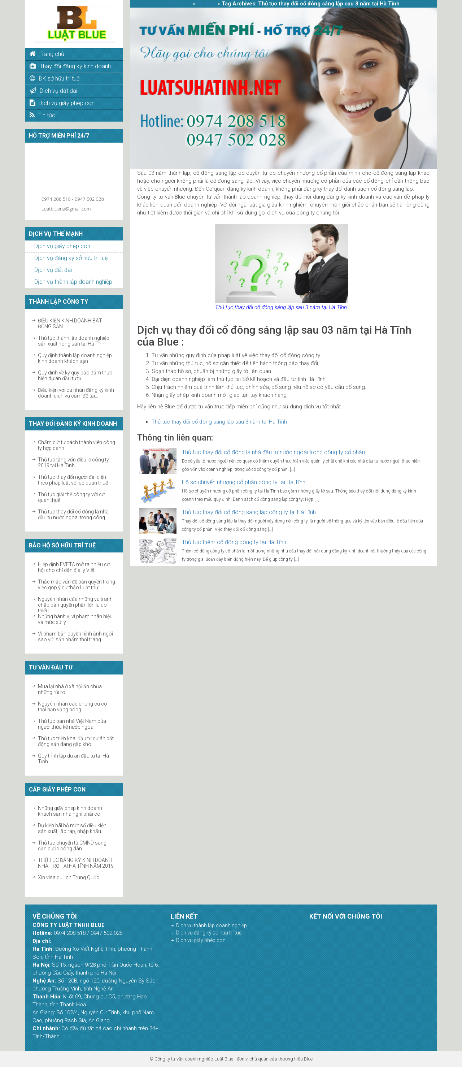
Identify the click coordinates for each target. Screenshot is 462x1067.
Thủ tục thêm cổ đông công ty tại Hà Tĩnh (234, 542)
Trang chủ (179, 3)
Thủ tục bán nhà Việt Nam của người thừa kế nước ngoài (72, 724)
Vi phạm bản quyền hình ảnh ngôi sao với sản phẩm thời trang (75, 636)
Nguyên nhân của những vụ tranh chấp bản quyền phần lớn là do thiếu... (75, 604)
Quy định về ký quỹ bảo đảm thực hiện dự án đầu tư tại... (75, 375)
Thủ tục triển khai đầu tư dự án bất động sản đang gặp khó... (76, 741)
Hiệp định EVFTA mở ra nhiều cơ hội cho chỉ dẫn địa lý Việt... (74, 567)
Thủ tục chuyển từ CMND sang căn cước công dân (72, 845)
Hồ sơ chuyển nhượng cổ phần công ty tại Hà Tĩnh (243, 482)
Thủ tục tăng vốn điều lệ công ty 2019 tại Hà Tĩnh (73, 462)
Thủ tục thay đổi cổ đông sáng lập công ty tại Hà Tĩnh (249, 512)
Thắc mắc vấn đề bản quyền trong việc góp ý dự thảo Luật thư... (76, 584)
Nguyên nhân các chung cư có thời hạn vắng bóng (72, 706)
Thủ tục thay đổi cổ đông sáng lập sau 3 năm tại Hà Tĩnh (219, 421)
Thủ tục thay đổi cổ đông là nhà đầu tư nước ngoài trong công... (73, 514)
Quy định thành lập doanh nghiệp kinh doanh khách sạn (75, 358)
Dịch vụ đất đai (53, 269)
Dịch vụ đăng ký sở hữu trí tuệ (71, 258)
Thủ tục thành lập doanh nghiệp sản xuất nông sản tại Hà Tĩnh (73, 341)
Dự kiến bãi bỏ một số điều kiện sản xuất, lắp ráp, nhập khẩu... (72, 828)
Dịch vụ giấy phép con (62, 246)
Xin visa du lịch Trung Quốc (68, 877)
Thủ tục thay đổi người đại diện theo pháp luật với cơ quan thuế (73, 480)
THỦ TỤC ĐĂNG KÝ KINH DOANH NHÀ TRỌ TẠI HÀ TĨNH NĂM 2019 (76, 863)
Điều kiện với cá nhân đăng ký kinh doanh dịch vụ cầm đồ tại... (76, 393)
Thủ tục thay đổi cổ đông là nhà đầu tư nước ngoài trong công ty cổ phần (273, 452)
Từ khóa (206, 3)
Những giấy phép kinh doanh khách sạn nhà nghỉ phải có (70, 811)
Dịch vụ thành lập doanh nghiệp (73, 281)
